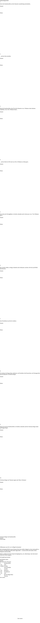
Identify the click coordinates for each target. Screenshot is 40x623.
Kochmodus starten (4, 559)
